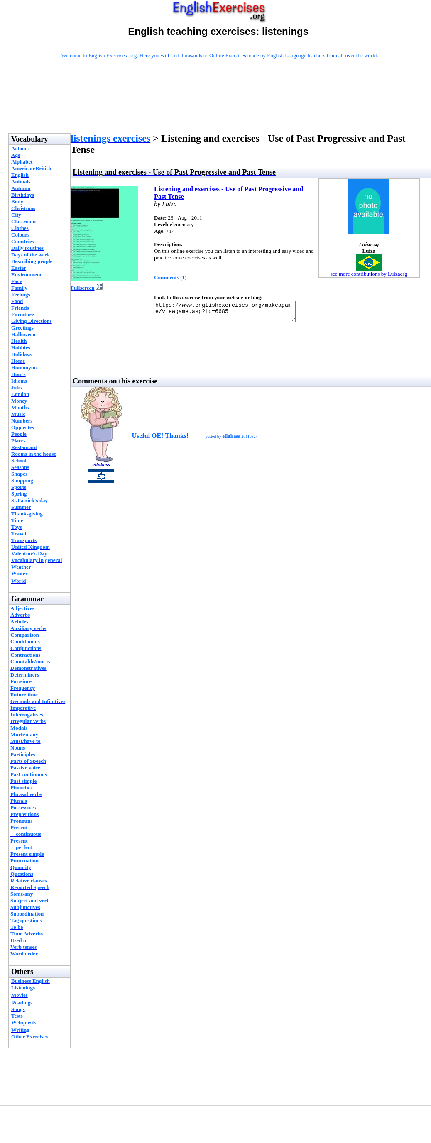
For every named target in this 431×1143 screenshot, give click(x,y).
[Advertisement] (220, 106)
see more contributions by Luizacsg (369, 274)
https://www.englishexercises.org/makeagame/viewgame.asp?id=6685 (233, 313)
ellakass (101, 468)
